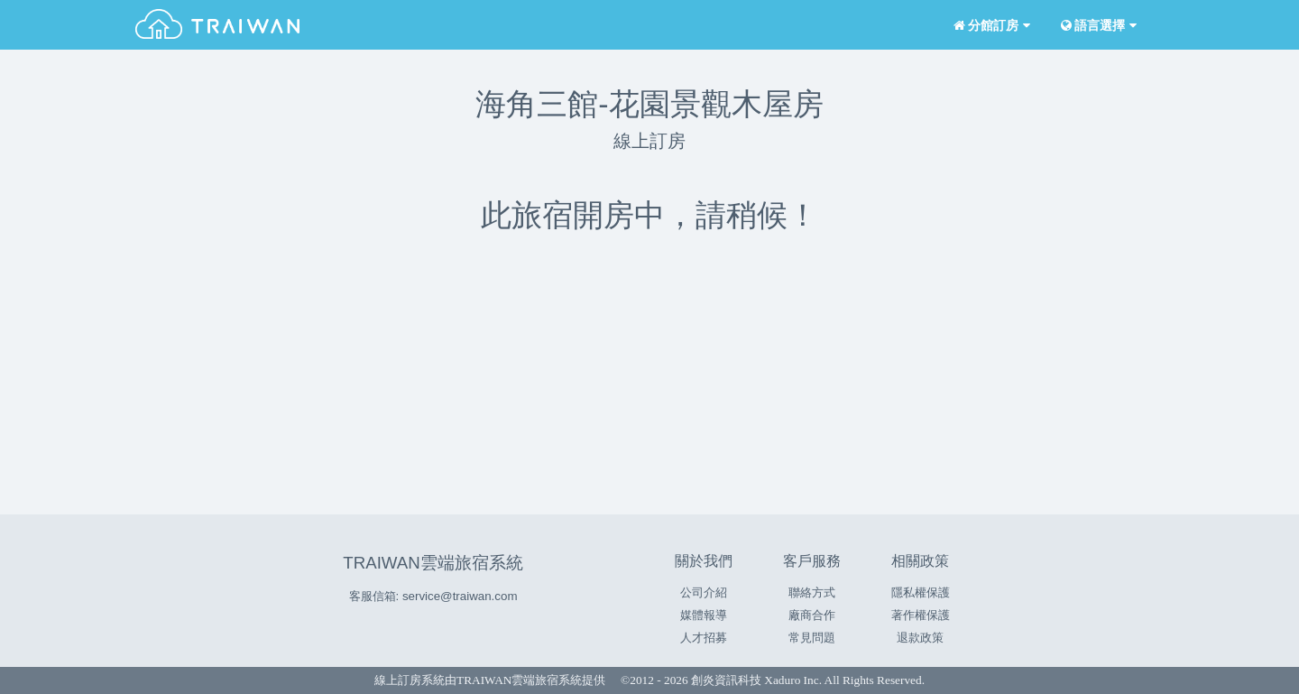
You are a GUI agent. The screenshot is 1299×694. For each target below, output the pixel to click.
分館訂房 (990, 25)
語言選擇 (1097, 25)
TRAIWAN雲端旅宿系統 (432, 562)
